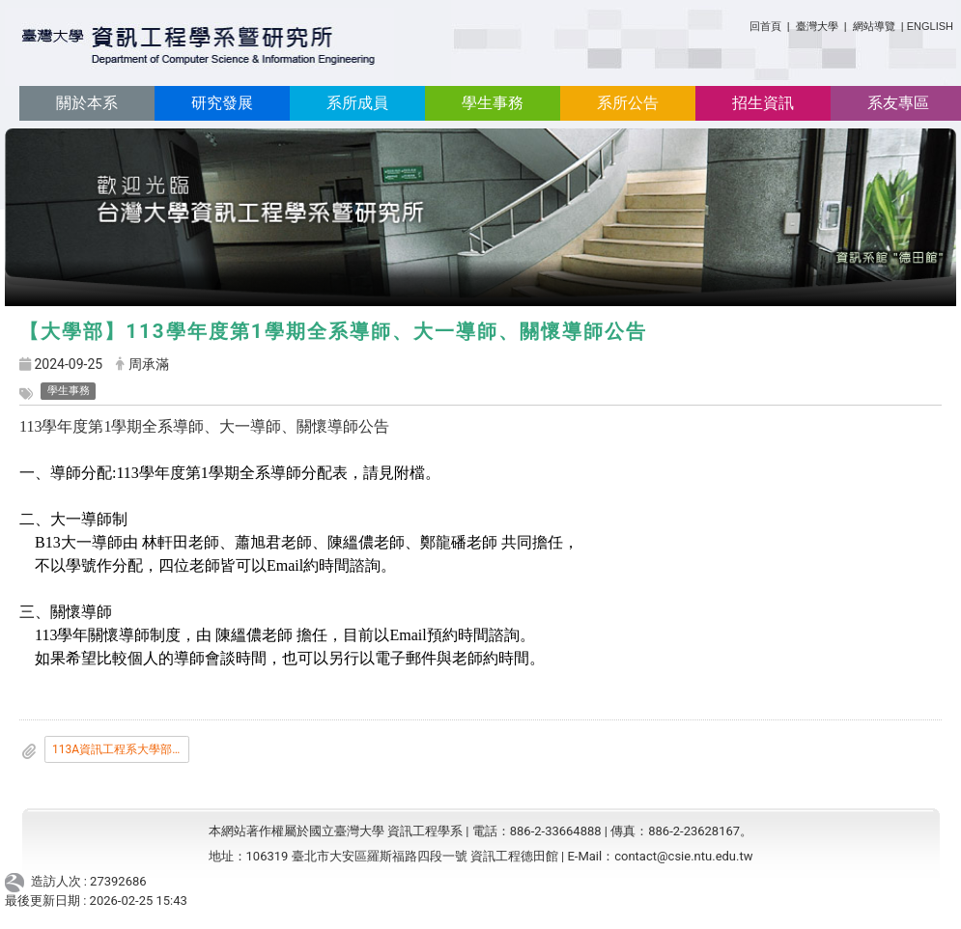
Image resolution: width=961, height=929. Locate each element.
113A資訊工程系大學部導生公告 (120, 749)
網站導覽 (874, 26)
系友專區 (898, 103)
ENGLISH (930, 26)
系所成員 (357, 103)
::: (742, 22)
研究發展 (222, 103)
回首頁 (765, 26)
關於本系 (87, 103)
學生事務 (492, 103)
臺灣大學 (818, 26)
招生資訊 (763, 103)
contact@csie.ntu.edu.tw (683, 856)
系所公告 (628, 103)
